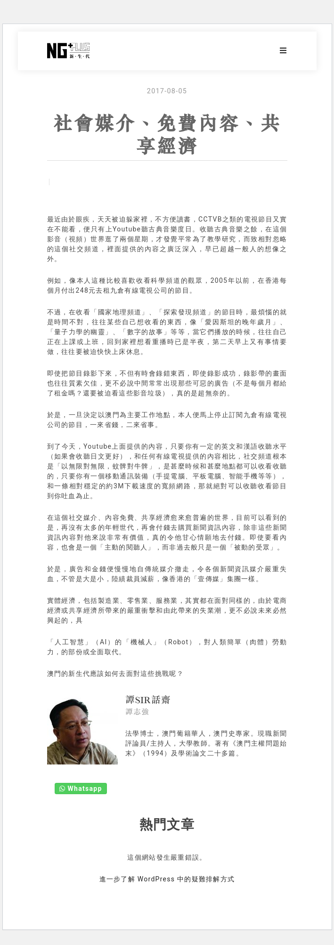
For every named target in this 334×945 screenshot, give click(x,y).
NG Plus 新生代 (68, 51)
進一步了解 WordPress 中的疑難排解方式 (167, 879)
